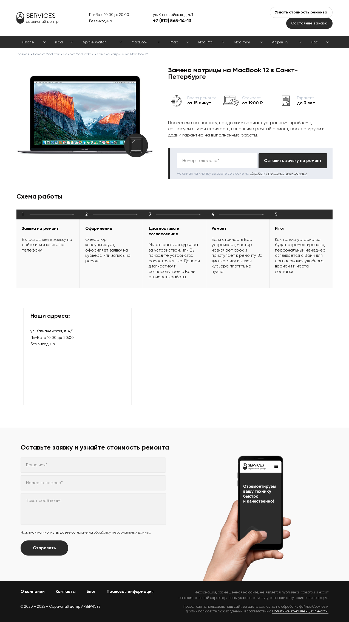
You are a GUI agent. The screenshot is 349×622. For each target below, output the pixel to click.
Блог (91, 591)
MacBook (139, 42)
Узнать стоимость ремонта (301, 12)
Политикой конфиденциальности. (300, 611)
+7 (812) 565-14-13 (172, 20)
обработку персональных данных (278, 173)
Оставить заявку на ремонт (293, 160)
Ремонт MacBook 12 (78, 54)
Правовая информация (130, 591)
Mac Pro (205, 42)
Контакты (66, 591)
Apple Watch (95, 42)
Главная (22, 54)
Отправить (44, 547)
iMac (174, 42)
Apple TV (280, 42)
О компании (33, 591)
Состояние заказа (309, 23)
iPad (59, 42)
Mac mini (242, 42)
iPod (314, 42)
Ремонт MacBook (46, 54)
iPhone (28, 42)
